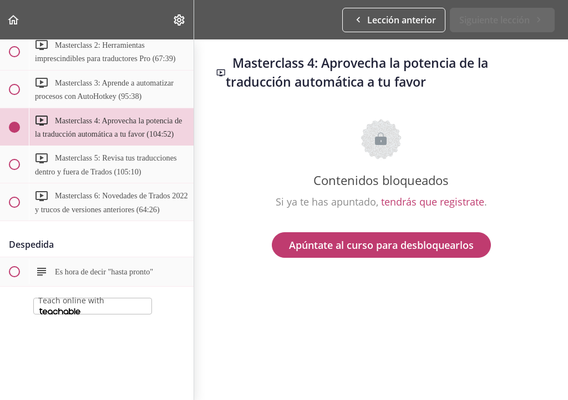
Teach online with (71, 304)
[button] (14, 19)
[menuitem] (180, 19)
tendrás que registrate (432, 201)
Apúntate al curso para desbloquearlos (381, 245)
